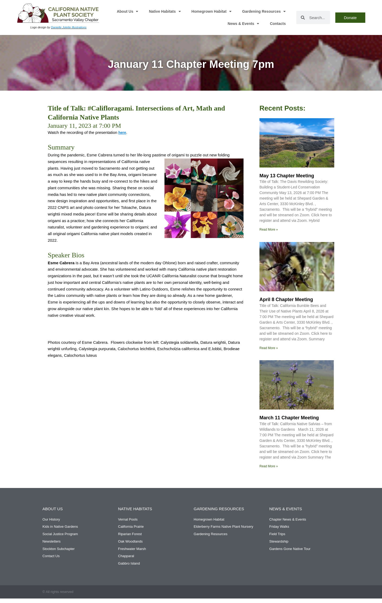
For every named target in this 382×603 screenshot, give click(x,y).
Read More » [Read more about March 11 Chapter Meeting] (268, 467)
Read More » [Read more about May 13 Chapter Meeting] (268, 229)
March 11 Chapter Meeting (289, 418)
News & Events (243, 23)
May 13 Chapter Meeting (286, 175)
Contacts (278, 23)
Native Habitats (165, 11)
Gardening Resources (264, 11)
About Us (127, 11)
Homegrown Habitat (212, 11)
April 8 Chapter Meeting (286, 299)
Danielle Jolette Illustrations (68, 27)
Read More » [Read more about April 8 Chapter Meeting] (268, 348)
